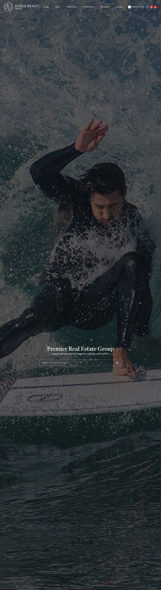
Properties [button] (71, 7)
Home (46, 7)
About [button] (57, 7)
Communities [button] (88, 7)
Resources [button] (104, 7)
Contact (119, 7)
